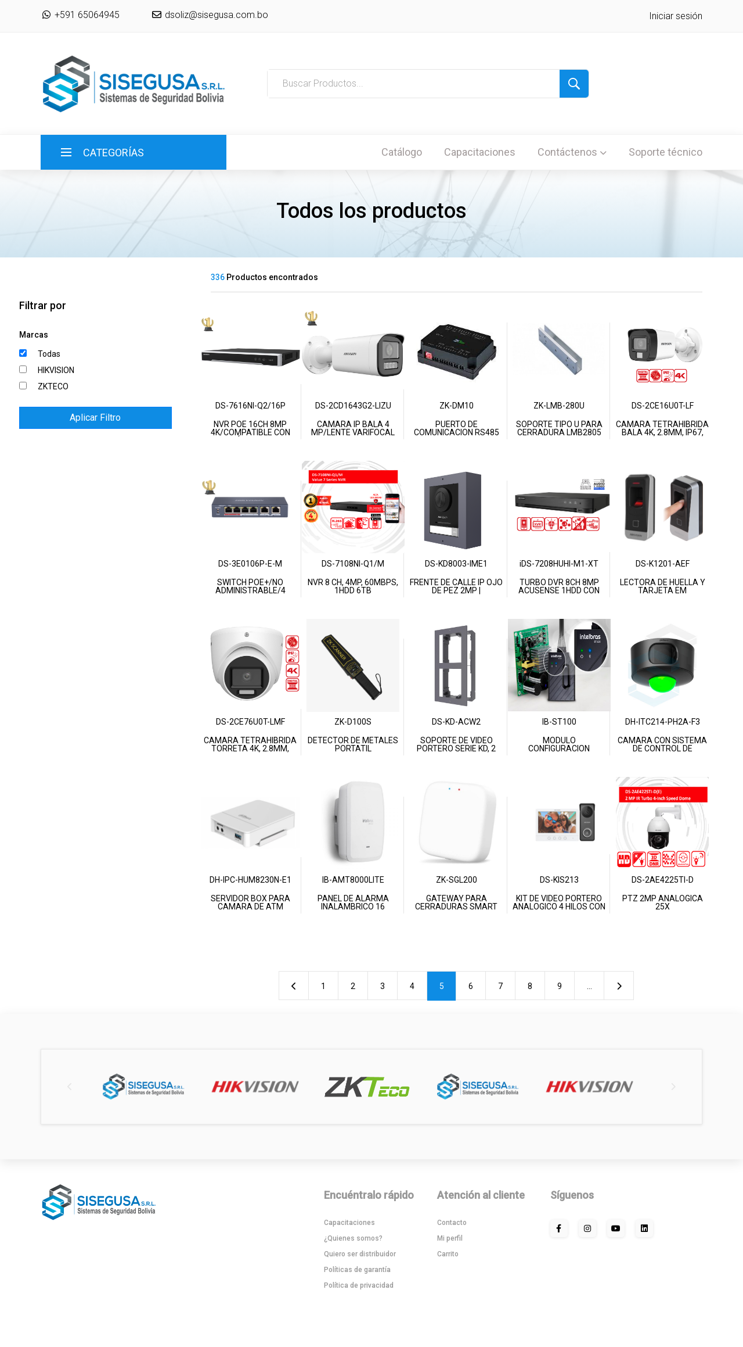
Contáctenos (572, 152)
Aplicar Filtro (95, 417)
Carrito (448, 1254)
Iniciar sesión (675, 16)
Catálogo (401, 152)
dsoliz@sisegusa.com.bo (215, 14)
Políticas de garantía (357, 1270)
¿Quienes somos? (353, 1238)
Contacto (452, 1223)
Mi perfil (450, 1238)
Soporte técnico (665, 152)
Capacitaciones (479, 152)
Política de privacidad (359, 1285)
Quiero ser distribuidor (360, 1254)
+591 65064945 (80, 14)
